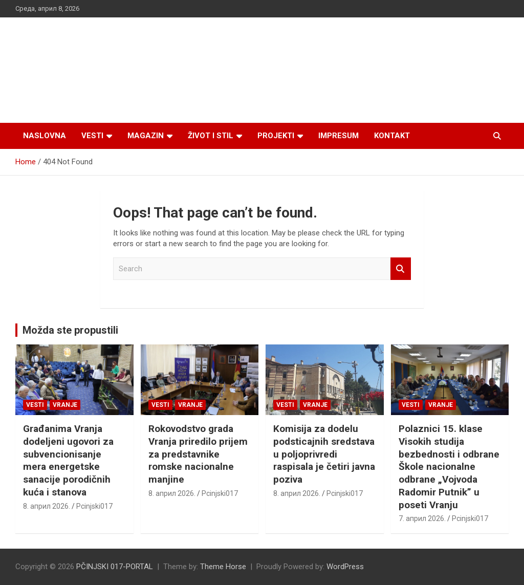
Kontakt (392, 135)
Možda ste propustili (70, 330)
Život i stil (210, 135)
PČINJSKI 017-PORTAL (114, 566)
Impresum (338, 135)
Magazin (145, 135)
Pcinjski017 (94, 506)
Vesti (92, 135)
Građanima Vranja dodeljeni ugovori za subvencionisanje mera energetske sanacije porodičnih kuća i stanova (68, 460)
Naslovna (44, 135)
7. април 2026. (422, 518)
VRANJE (65, 404)
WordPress (345, 566)
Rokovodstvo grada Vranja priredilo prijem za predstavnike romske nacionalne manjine (198, 454)
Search (400, 268)
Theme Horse (223, 566)
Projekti (275, 135)
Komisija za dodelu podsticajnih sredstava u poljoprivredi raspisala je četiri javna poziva (324, 454)
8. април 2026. (46, 506)
